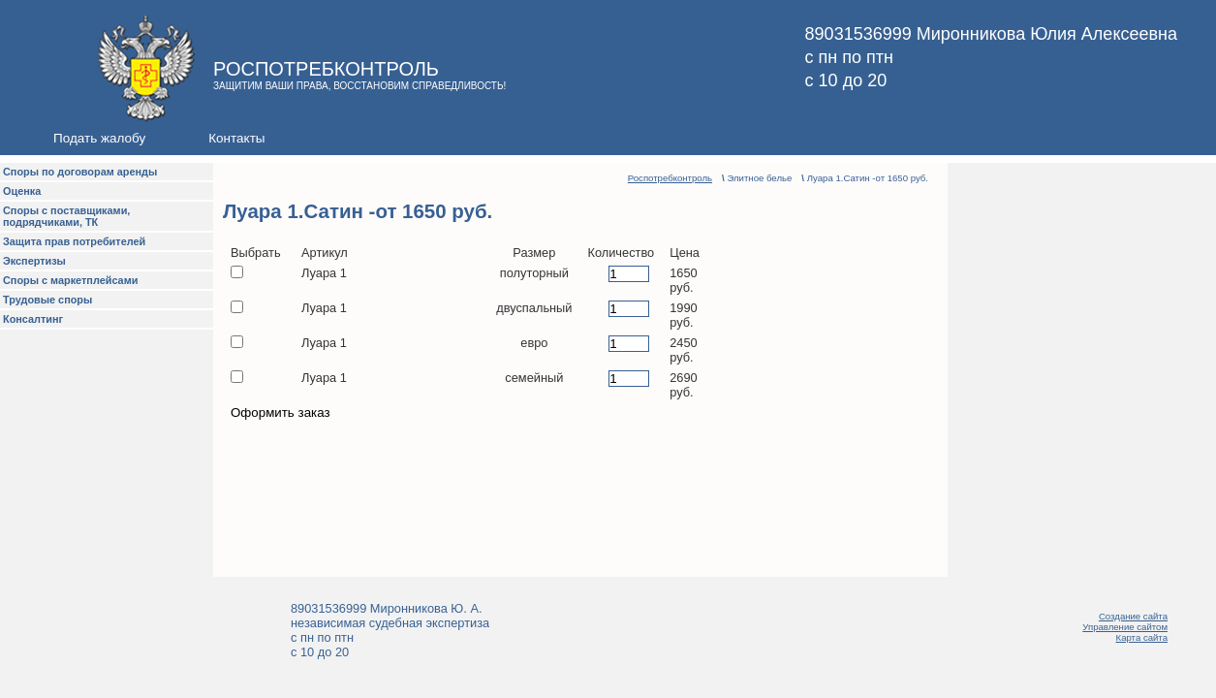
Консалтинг (33, 319)
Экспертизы (34, 261)
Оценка (22, 191)
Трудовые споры (47, 299)
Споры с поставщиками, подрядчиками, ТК (66, 216)
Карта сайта (1142, 637)
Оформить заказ (280, 412)
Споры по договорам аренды (80, 171)
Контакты (236, 138)
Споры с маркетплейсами (70, 280)
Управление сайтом (1125, 626)
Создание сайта (1133, 616)
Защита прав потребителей (74, 241)
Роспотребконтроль (670, 178)
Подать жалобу (99, 138)
